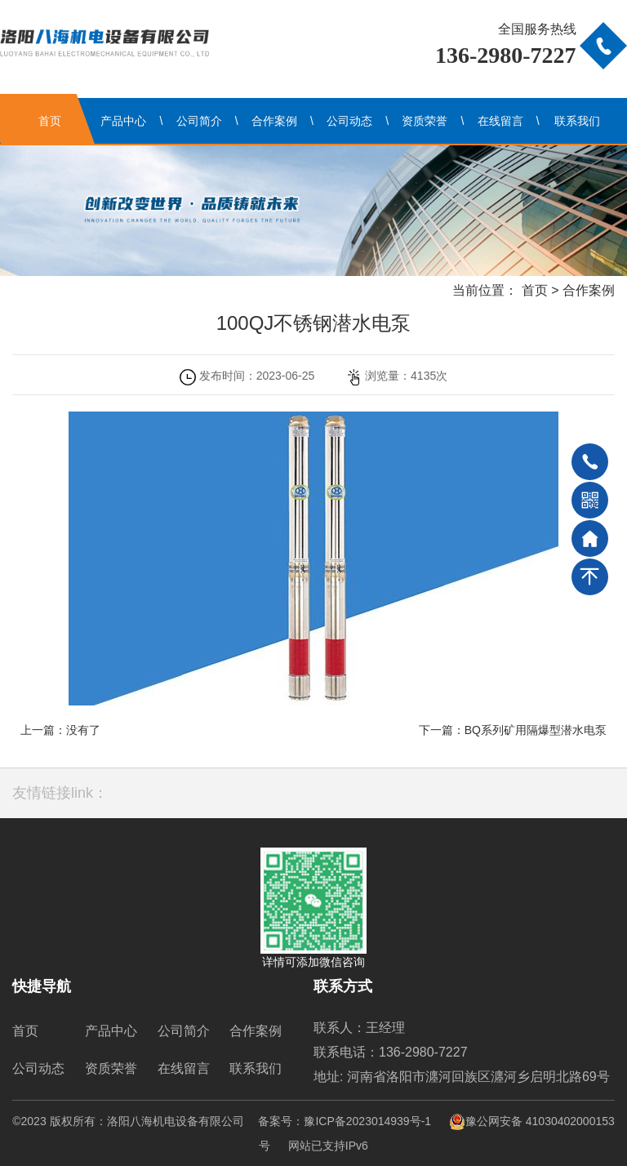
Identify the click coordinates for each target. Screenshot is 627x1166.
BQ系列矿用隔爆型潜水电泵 (536, 730)
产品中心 (123, 120)
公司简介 (199, 120)
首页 (49, 120)
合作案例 (274, 120)
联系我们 (577, 120)
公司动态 (349, 120)
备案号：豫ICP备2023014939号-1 (344, 1121)
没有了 (83, 730)
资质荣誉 (424, 120)
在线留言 (500, 120)
